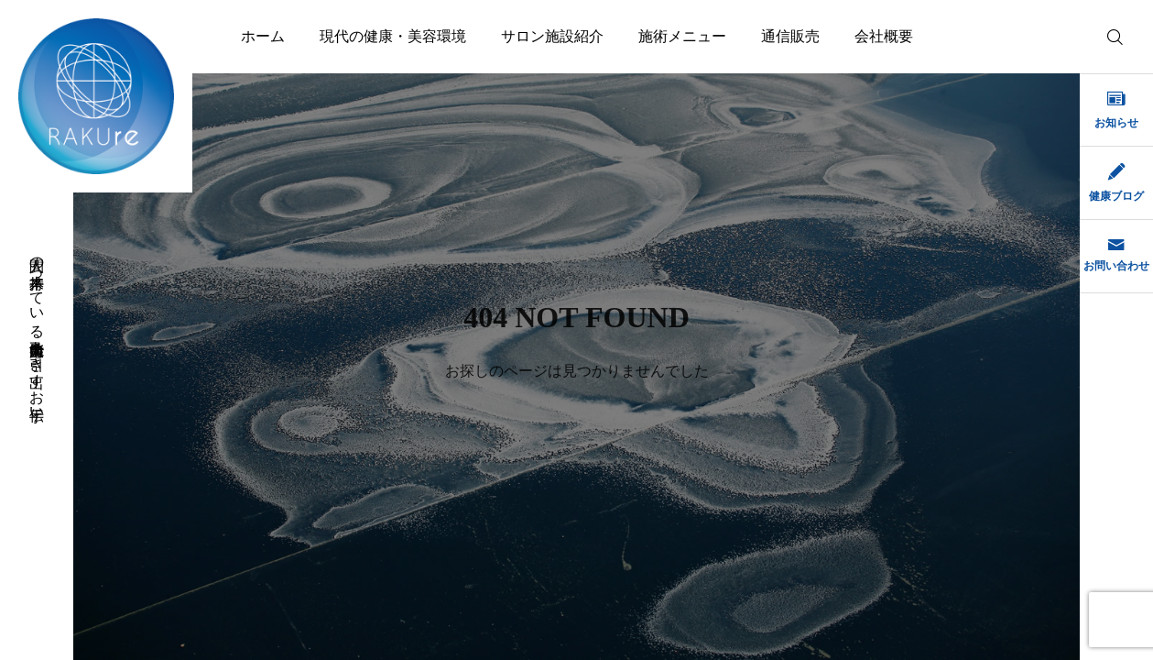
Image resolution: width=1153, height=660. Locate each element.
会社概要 (883, 36)
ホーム (263, 36)
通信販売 (790, 36)
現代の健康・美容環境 (393, 36)
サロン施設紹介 (552, 36)
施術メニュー (682, 36)
